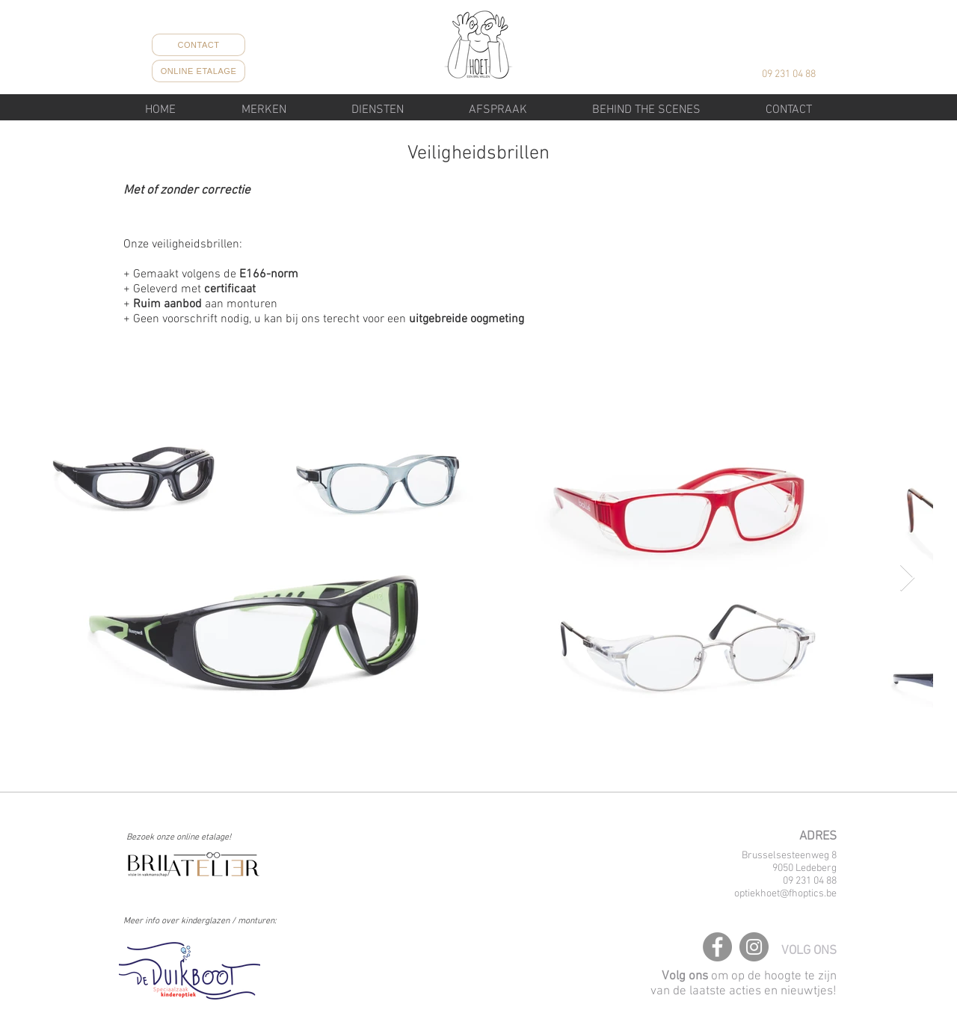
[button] (377, 110)
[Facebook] (717, 946)
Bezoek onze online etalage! (178, 837)
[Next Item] (907, 578)
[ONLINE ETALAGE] (198, 71)
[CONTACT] (198, 45)
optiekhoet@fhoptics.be (785, 893)
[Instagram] (754, 946)
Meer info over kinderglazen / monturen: (200, 921)
